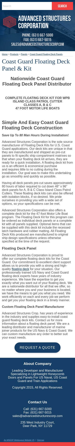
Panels (24, 54)
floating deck (20, 269)
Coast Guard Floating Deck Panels (46, 54)
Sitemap (40, 440)
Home (5, 54)
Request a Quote (37, 347)
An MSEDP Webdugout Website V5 (19, 440)
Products (14, 54)
